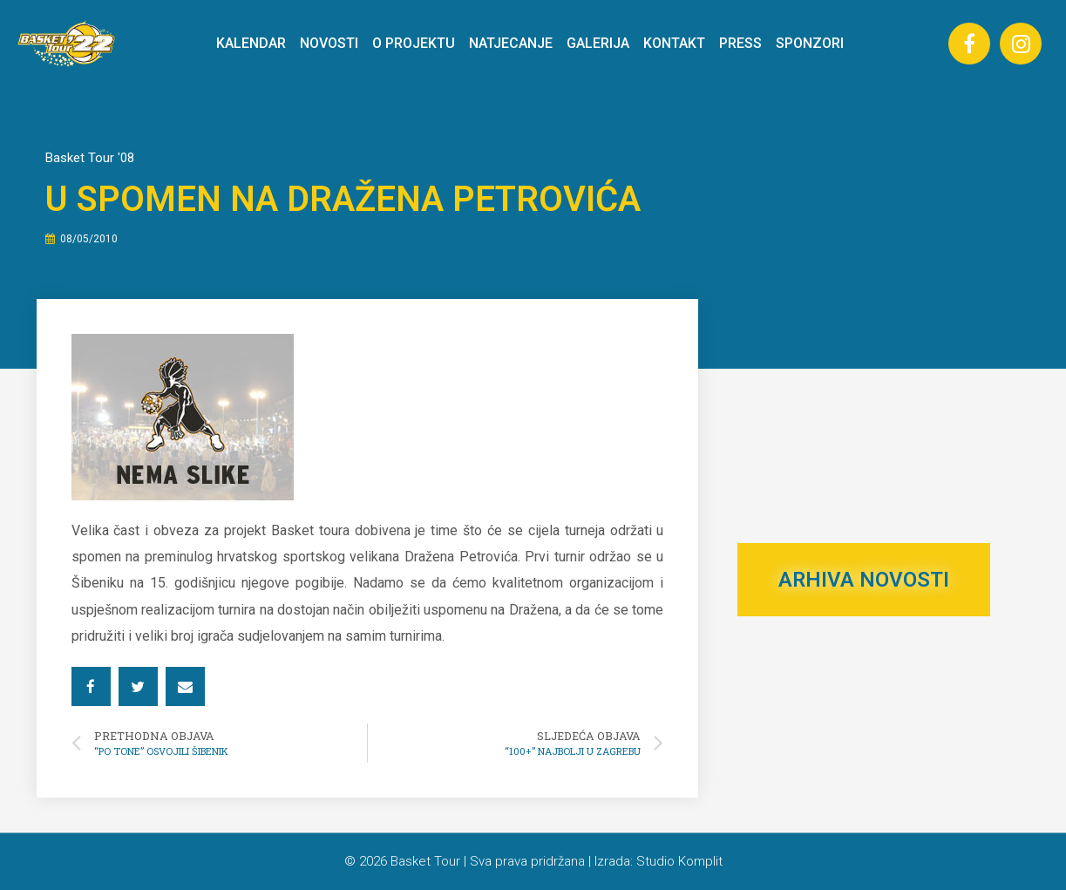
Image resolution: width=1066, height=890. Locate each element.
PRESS (740, 43)
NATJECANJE (511, 43)
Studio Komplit (679, 861)
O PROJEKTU (413, 43)
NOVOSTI (329, 43)
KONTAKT (674, 43)
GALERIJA (598, 43)
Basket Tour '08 (89, 158)
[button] (91, 686)
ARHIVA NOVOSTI (863, 579)
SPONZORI (810, 43)
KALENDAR (251, 43)
